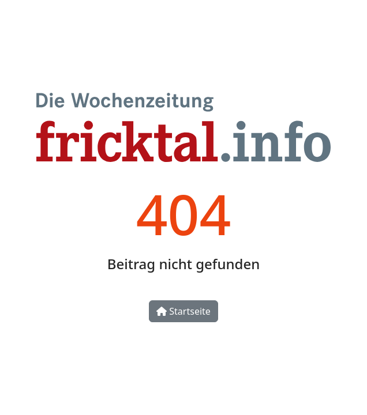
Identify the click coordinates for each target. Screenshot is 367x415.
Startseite (183, 311)
